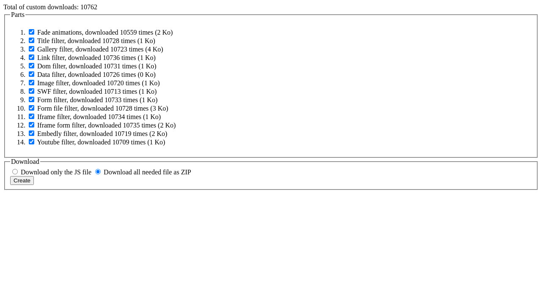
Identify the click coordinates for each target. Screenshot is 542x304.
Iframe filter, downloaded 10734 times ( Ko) (99, 116)
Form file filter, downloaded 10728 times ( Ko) (102, 108)
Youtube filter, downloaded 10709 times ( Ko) (101, 142)
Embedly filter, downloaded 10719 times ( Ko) (102, 133)
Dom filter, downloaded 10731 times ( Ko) (97, 66)
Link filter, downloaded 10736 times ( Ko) (96, 57)
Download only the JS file (56, 172)
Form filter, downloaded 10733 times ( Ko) (97, 99)
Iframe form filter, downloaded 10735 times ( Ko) (106, 125)
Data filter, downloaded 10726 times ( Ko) (96, 74)
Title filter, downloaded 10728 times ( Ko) (96, 40)
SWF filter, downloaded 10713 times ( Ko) (97, 91)
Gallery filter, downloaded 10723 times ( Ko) (100, 49)
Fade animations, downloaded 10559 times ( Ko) (105, 32)
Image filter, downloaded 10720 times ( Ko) (98, 83)
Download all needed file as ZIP (147, 172)
